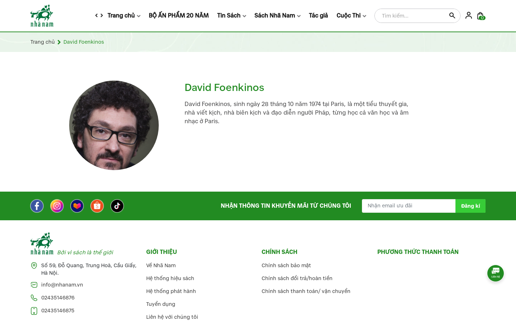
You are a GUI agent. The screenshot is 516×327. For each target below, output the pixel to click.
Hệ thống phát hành (171, 291)
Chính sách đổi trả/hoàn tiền (297, 278)
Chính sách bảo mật (286, 266)
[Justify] (452, 16)
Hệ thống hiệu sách (170, 278)
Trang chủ (121, 15)
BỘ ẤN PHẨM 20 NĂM (179, 15)
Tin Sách (228, 15)
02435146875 (58, 311)
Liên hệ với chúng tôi (172, 317)
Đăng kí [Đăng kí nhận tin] (470, 206)
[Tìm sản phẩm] (417, 16)
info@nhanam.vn (62, 285)
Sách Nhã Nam (274, 15)
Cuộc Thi (348, 15)
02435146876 (58, 298)
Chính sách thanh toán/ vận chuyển (306, 291)
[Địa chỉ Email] (424, 206)
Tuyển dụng (160, 304)
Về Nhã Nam (161, 266)
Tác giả (318, 15)
